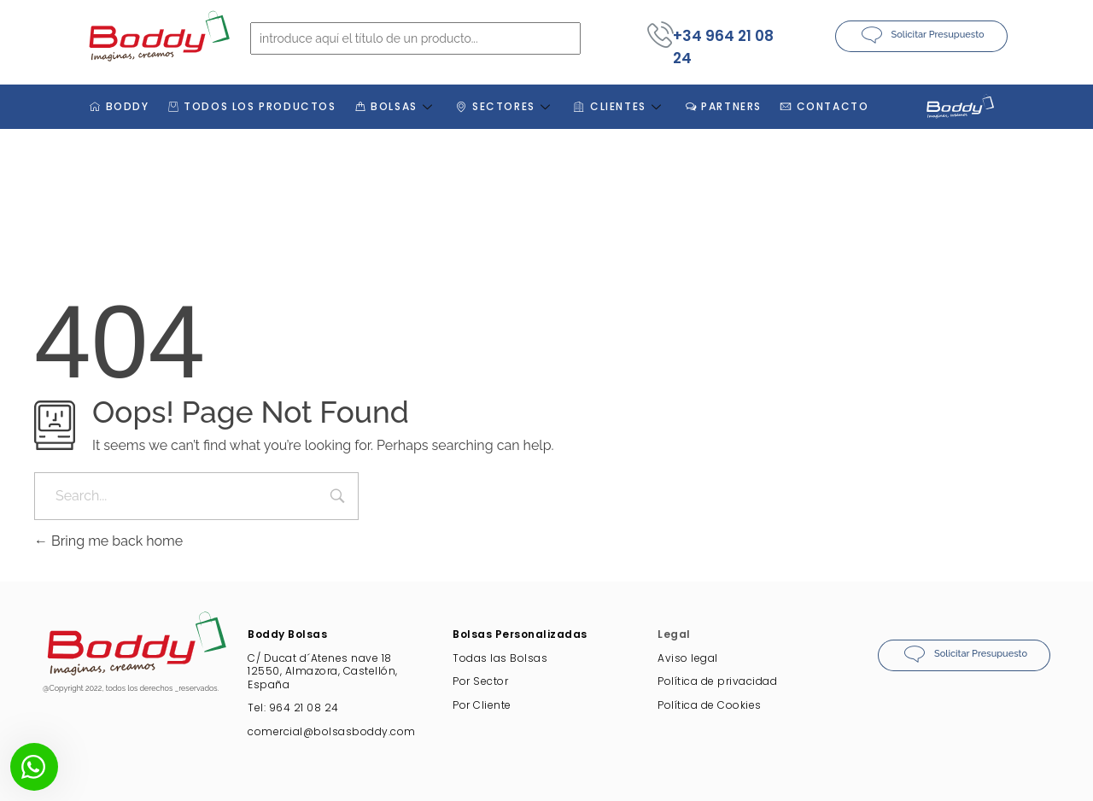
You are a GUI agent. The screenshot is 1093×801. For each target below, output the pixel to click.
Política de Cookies (710, 705)
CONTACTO (824, 106)
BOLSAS (396, 106)
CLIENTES (620, 106)
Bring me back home (108, 541)
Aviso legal (688, 658)
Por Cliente (482, 705)
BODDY (119, 106)
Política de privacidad (717, 681)
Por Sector (480, 681)
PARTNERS (724, 106)
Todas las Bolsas (500, 658)
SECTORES (505, 106)
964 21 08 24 (304, 707)
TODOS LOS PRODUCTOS (252, 106)
